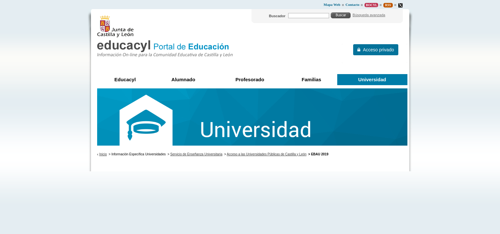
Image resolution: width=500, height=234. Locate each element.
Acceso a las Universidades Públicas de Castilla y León (266, 154)
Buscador (277, 16)
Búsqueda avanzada (369, 15)
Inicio (103, 154)
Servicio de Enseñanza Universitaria (196, 154)
